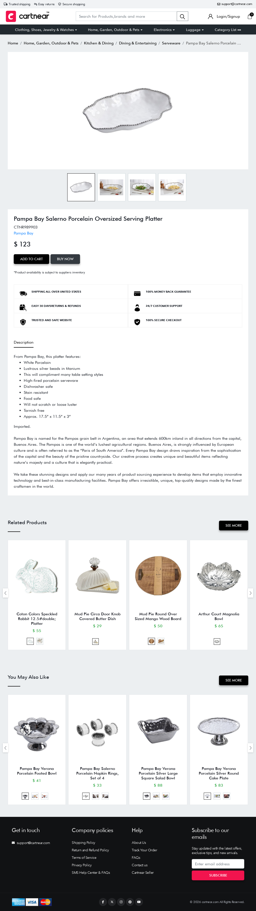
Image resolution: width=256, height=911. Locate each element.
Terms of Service (84, 857)
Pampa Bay (23, 233)
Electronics (163, 29)
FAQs (136, 857)
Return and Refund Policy (90, 850)
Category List (228, 29)
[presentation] (5, 593)
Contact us (139, 865)
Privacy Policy (82, 865)
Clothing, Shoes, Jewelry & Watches (44, 29)
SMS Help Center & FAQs (91, 872)
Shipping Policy (83, 842)
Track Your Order (144, 850)
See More (234, 525)
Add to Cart (31, 259)
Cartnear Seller (143, 872)
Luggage (193, 29)
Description (24, 342)
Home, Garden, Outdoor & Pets (113, 29)
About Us (139, 842)
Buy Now (65, 259)
